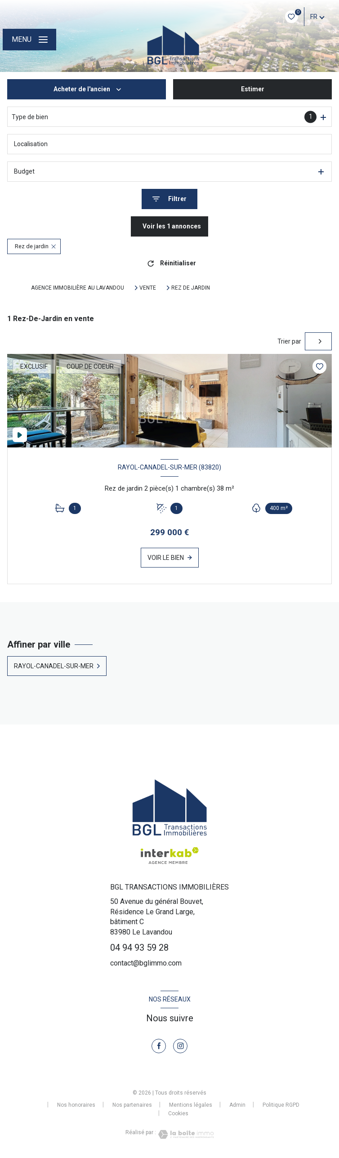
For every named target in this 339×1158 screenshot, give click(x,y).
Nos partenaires (132, 1105)
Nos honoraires (76, 1105)
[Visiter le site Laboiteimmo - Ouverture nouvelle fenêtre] (185, 1134)
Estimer (252, 89)
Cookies (178, 1114)
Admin (237, 1105)
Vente (147, 288)
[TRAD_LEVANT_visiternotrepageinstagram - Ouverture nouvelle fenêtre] (180, 1046)
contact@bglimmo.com (146, 963)
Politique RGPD (281, 1105)
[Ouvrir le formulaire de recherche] (169, 199)
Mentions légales (190, 1105)
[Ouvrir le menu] (29, 39)
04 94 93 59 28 (139, 948)
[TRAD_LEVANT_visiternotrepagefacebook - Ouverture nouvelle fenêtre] (159, 1046)
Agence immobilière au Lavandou (77, 288)
